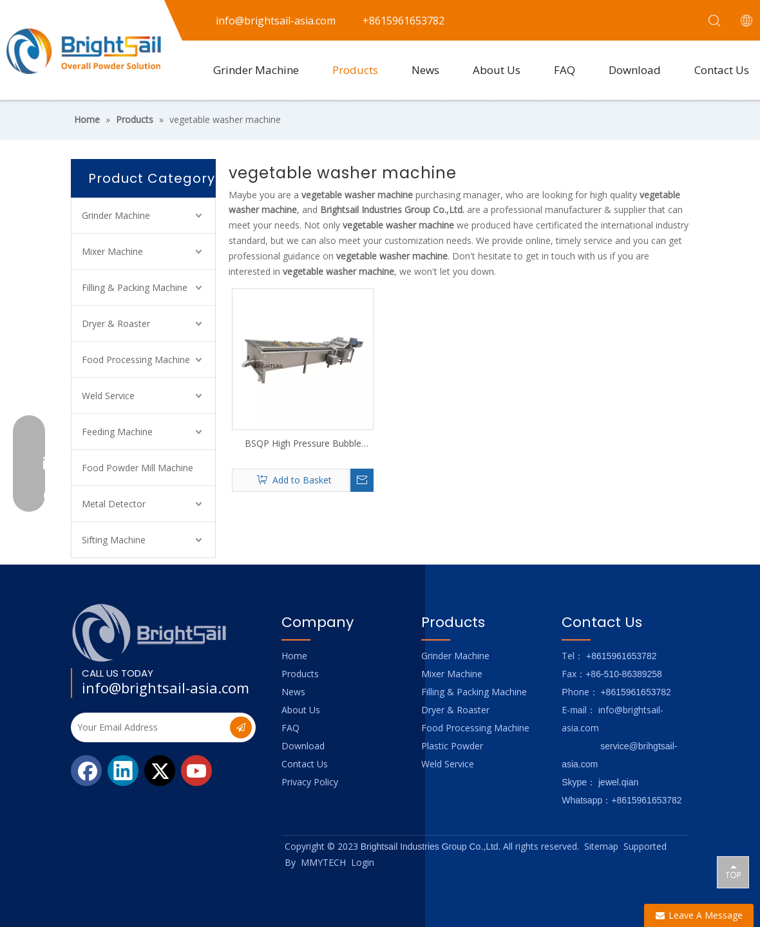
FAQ (564, 69)
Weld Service (108, 395)
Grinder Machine (256, 69)
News (425, 69)
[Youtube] (196, 770)
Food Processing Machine (136, 359)
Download (635, 69)
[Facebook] (86, 770)
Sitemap (601, 846)
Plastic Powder (452, 746)
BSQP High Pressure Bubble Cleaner (303, 443)
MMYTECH (323, 862)
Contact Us (304, 764)
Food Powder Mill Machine (137, 468)
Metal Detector (114, 504)
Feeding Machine (117, 432)
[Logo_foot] (150, 632)
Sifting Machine (114, 540)
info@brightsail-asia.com (165, 687)
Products (355, 69)
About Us (496, 69)
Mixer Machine (112, 251)
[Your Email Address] (149, 727)
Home (294, 656)
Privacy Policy (309, 782)
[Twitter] (159, 770)
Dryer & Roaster (116, 323)
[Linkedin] (123, 770)
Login (362, 862)
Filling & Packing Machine (134, 287)
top (733, 871)
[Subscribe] (241, 727)
